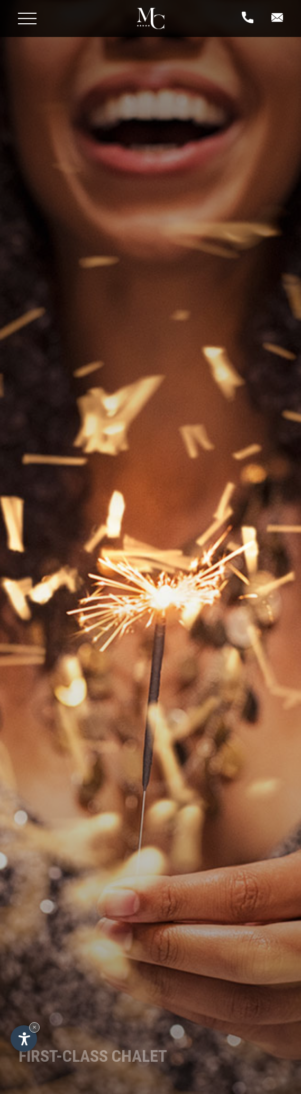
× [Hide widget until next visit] (34, 1027)
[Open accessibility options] (24, 1038)
